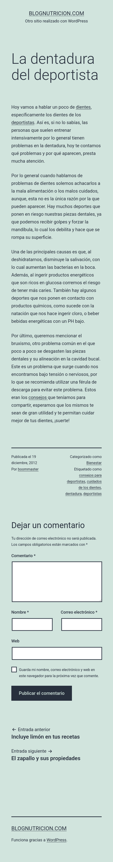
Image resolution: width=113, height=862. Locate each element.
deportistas (22, 122)
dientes (83, 107)
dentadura (73, 494)
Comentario (23, 555)
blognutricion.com (56, 13)
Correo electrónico (79, 612)
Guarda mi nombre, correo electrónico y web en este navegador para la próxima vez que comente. (59, 673)
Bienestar (94, 463)
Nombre (20, 612)
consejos (38, 397)
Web (15, 641)
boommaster (28, 469)
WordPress (56, 840)
